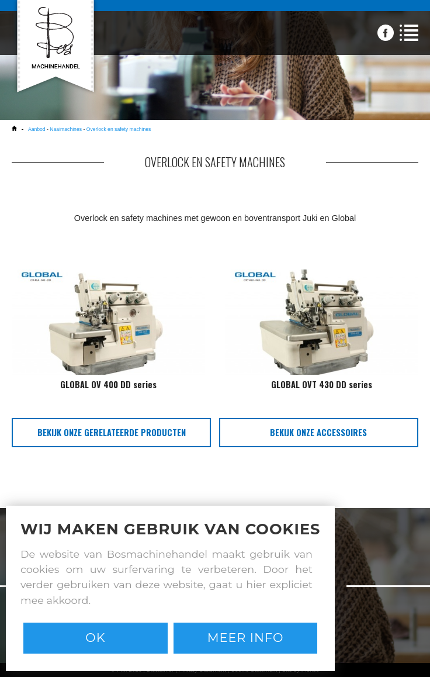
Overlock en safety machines (118, 129)
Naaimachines (66, 129)
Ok (95, 637)
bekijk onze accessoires (318, 432)
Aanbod (37, 129)
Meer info (245, 637)
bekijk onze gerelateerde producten (111, 432)
